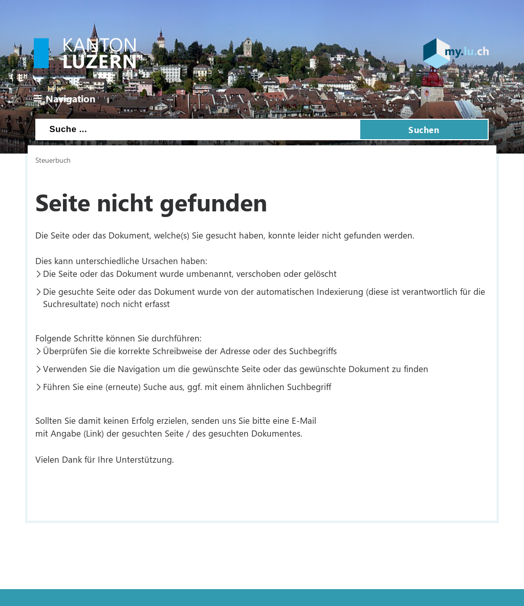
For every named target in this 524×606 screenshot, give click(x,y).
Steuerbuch (53, 159)
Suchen (423, 129)
